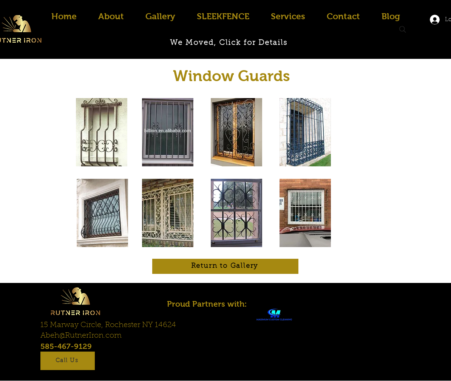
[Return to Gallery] (225, 266)
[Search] (403, 29)
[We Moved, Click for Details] (229, 43)
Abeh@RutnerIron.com (81, 336)
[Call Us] (67, 361)
